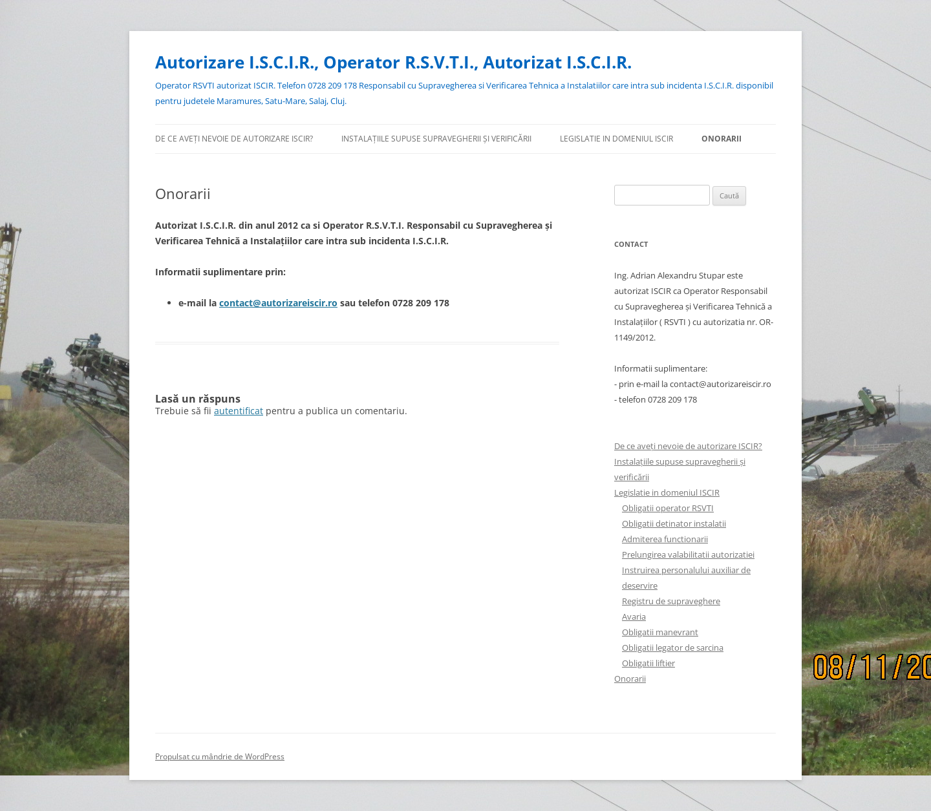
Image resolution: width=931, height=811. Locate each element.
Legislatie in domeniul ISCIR (616, 138)
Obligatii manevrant (660, 632)
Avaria (634, 616)
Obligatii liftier (648, 663)
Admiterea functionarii (665, 539)
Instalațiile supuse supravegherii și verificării (436, 138)
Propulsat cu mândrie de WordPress (219, 756)
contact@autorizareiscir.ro (278, 303)
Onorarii (721, 138)
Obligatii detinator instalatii (674, 523)
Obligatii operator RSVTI (668, 508)
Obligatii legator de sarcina (672, 647)
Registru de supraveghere (671, 601)
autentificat (238, 411)
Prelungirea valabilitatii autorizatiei (688, 554)
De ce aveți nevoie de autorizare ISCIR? (234, 138)
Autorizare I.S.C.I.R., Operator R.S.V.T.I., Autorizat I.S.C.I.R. (393, 62)
